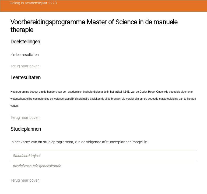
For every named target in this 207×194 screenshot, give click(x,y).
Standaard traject (26, 156)
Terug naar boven (25, 66)
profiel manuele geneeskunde (37, 166)
